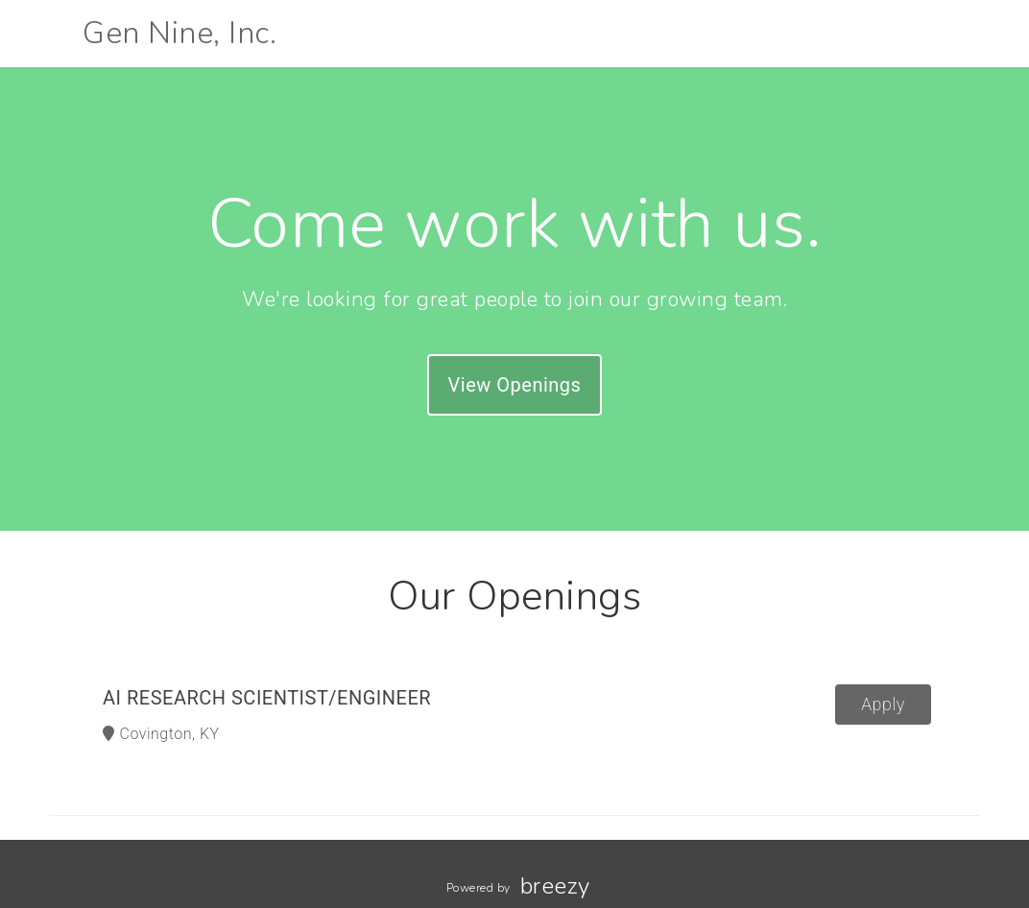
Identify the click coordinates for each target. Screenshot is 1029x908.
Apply (883, 704)
